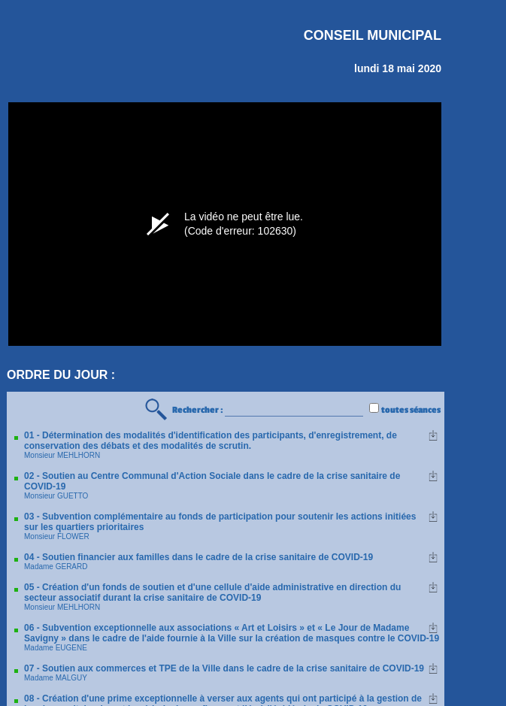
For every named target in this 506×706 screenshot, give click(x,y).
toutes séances (411, 410)
